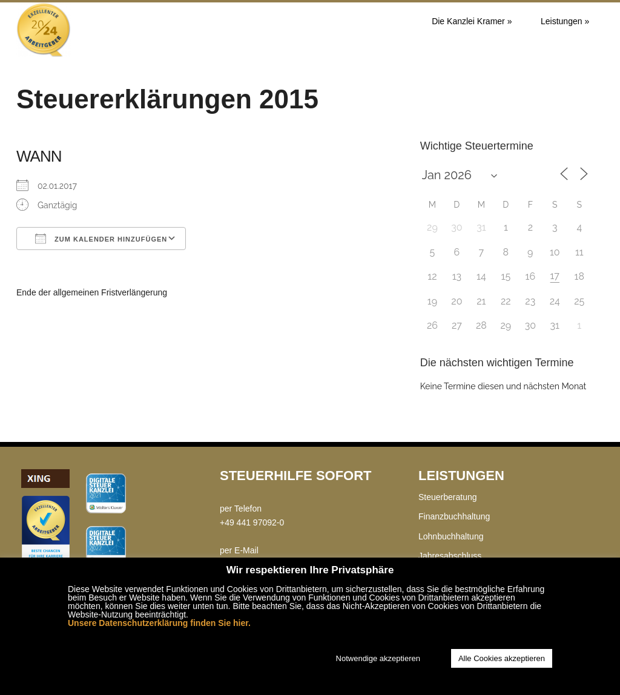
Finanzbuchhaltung (454, 516)
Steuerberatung (447, 497)
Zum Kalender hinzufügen (101, 238)
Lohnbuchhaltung (450, 536)
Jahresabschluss (449, 556)
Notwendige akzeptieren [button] (378, 658)
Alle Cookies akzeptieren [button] (501, 658)
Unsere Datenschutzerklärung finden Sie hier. (159, 623)
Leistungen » (565, 21)
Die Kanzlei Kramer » (472, 21)
